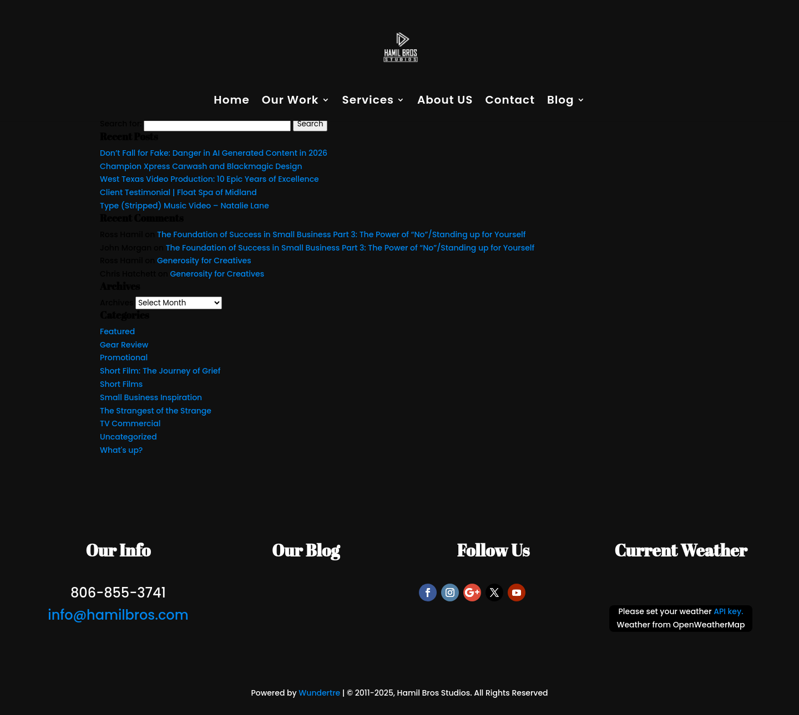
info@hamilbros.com (118, 615)
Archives (117, 302)
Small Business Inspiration (151, 397)
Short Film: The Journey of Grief (160, 370)
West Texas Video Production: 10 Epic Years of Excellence (209, 179)
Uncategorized (128, 436)
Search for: (120, 123)
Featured (117, 331)
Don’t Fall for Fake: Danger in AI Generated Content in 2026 (213, 153)
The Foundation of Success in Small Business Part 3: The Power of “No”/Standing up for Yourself (341, 234)
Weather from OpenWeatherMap (680, 624)
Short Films (121, 384)
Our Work (290, 102)
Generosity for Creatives (204, 260)
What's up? (121, 450)
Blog (560, 102)
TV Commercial (130, 423)
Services (368, 102)
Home (231, 102)
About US (445, 102)
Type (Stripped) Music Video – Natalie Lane (184, 205)
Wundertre (319, 692)
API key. (728, 611)
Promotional (124, 357)
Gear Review (124, 344)
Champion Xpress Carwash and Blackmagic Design (201, 166)
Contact (509, 102)
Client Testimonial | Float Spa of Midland (178, 192)
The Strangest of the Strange (155, 410)
